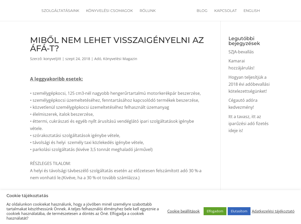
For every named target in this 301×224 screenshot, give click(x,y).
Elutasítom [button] (239, 211)
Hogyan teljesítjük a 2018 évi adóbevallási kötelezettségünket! (249, 84)
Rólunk (148, 11)
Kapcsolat (225, 11)
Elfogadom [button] (215, 211)
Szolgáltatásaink (60, 11)
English (251, 11)
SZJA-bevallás (241, 52)
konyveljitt (52, 58)
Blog (202, 11)
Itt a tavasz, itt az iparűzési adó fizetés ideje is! (248, 123)
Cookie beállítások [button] (183, 211)
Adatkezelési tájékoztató (273, 211)
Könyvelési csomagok (109, 11)
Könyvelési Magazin (120, 58)
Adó (97, 58)
